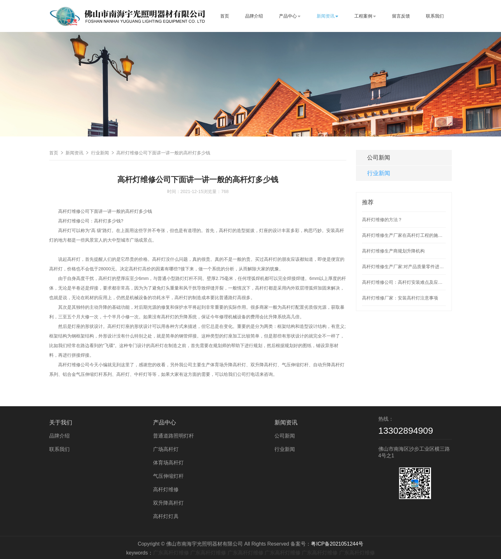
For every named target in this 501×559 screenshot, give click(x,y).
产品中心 (290, 16)
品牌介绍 (254, 16)
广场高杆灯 (166, 449)
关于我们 (60, 422)
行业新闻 (100, 152)
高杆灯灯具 (166, 516)
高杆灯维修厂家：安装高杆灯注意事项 (400, 297)
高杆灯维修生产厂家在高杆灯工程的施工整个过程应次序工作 (404, 235)
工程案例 (365, 16)
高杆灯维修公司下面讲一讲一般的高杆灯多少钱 (163, 152)
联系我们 (435, 16)
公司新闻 (378, 157)
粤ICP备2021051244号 (337, 544)
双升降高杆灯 (168, 503)
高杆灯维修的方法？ (382, 219)
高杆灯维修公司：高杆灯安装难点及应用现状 (404, 282)
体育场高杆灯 (168, 462)
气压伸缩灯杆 (168, 476)
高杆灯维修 (166, 489)
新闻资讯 (327, 16)
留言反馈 (401, 16)
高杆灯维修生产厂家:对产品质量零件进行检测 (404, 266)
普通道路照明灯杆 (173, 436)
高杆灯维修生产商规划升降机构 (393, 250)
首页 (224, 16)
